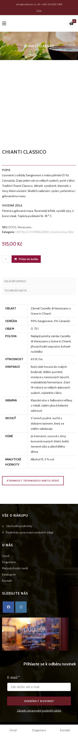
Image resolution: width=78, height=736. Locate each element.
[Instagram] (21, 607)
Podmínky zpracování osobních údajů (29, 532)
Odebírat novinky (39, 701)
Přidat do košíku (28, 259)
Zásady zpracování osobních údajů (39, 710)
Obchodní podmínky (19, 526)
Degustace (9, 562)
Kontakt (7, 581)
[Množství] (6, 259)
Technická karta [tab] (15, 290)
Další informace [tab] (15, 281)
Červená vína (58, 232)
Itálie (71, 232)
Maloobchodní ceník (15, 568)
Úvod (5, 556)
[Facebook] (8, 607)
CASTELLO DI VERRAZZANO (32, 232)
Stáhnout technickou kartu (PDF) (33, 480)
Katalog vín (9, 574)
